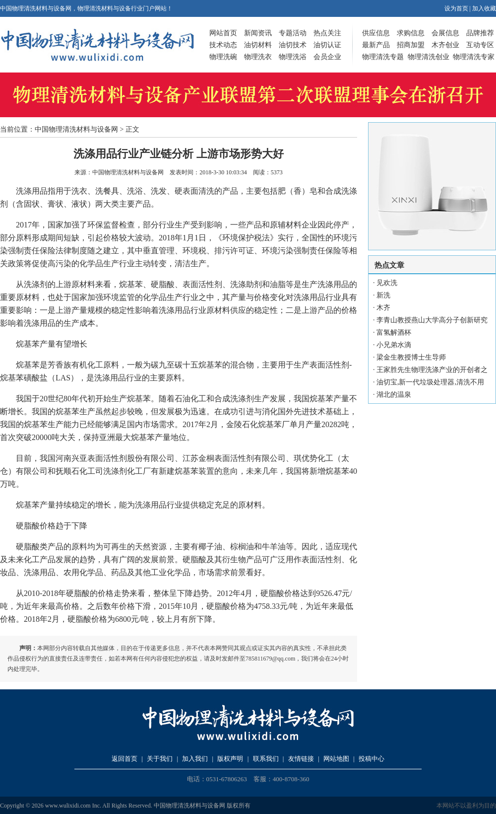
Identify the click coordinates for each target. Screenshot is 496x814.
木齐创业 (445, 45)
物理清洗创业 (428, 57)
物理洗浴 (293, 57)
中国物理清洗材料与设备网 (76, 129)
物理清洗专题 (383, 57)
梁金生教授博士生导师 (411, 357)
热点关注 (327, 33)
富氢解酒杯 (393, 332)
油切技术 (293, 45)
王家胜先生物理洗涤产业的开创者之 (432, 369)
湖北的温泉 (393, 394)
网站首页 (223, 33)
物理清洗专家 (474, 57)
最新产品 (376, 45)
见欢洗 (386, 283)
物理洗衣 (258, 57)
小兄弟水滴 (393, 345)
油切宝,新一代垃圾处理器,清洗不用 (430, 382)
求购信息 (411, 33)
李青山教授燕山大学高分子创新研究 (432, 320)
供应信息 (376, 33)
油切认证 (327, 45)
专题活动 (293, 33)
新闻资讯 (258, 33)
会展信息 (445, 33)
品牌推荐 (480, 33)
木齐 (383, 307)
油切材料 (258, 45)
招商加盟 (411, 45)
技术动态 (223, 45)
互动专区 (480, 45)
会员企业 (327, 57)
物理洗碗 (223, 57)
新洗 (383, 295)
